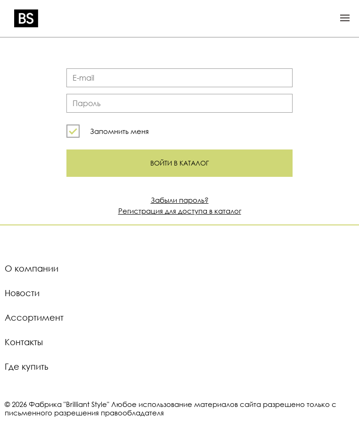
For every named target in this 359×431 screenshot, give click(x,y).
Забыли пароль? (180, 200)
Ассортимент (34, 317)
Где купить (26, 366)
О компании (31, 268)
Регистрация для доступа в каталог (179, 211)
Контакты (24, 342)
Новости (22, 293)
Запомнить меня (119, 131)
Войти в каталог (179, 163)
